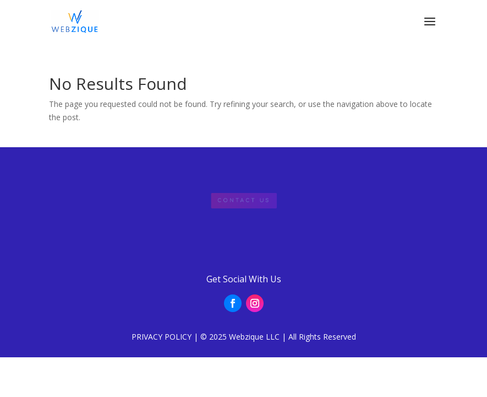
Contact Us (243, 200)
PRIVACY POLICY (161, 336)
